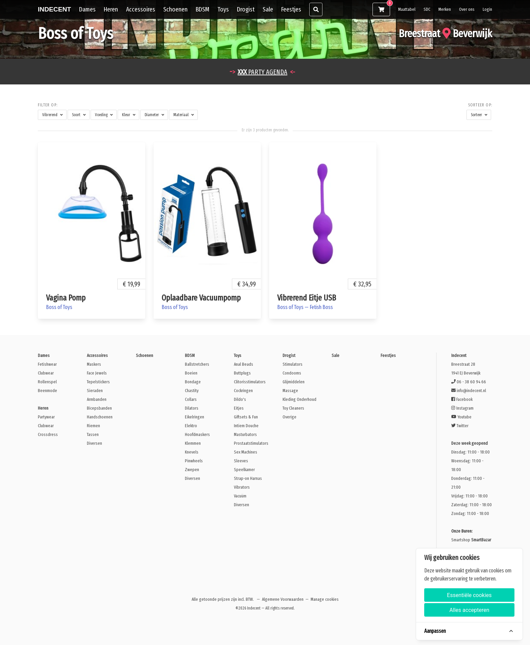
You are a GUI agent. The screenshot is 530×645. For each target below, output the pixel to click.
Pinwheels (194, 460)
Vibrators (242, 487)
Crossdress (48, 434)
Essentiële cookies (469, 595)
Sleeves (241, 460)
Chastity (191, 390)
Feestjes (291, 9)
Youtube (461, 416)
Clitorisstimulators (250, 381)
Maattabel (406, 9)
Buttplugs (242, 373)
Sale (268, 9)
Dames (87, 9)
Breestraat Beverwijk (445, 33)
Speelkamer (244, 469)
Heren (111, 9)
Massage (290, 390)
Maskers (94, 364)
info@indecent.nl (468, 390)
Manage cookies (325, 599)
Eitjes (239, 408)
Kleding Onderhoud (299, 399)
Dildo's (240, 399)
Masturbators (245, 434)
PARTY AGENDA (262, 72)
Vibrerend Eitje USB (306, 298)
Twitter (459, 425)
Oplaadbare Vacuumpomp (201, 298)
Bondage (193, 381)
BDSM (202, 9)
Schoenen (175, 9)
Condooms (292, 373)
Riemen (93, 425)
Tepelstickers (98, 381)
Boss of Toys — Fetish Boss (305, 307)
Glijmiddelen (294, 381)
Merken (444, 9)
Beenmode (47, 390)
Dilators (191, 408)
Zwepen (192, 469)
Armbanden (96, 399)
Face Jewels (97, 373)
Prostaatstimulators (251, 443)
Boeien (191, 373)
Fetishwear (47, 364)
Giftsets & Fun (246, 416)
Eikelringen (194, 416)
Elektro (191, 425)
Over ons (467, 9)
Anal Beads (243, 364)
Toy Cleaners (293, 408)
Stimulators (293, 364)
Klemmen (193, 443)
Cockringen (243, 390)
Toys (223, 9)
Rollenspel (47, 381)
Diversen (94, 443)
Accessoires (140, 9)
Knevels (191, 452)
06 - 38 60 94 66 (468, 381)
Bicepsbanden (99, 408)
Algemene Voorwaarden (283, 599)
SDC (427, 9)
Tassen (93, 434)
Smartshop (471, 539)
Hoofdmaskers (197, 434)
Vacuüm (240, 495)
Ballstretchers (197, 364)
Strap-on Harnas (248, 478)
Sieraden (95, 390)
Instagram (462, 408)
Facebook (461, 399)
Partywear (46, 416)
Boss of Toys (59, 307)
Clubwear (46, 373)
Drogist (246, 9)
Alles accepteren (469, 610)
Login (487, 9)
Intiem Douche (246, 425)
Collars (191, 399)
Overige (289, 416)
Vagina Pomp (66, 298)
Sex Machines (245, 452)
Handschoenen (100, 416)
